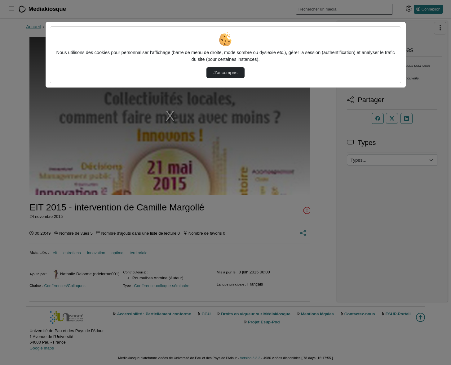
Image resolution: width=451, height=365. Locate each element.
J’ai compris (225, 72)
